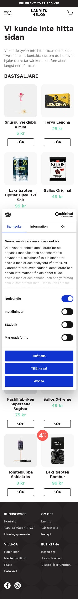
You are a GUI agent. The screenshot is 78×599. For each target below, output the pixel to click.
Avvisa (39, 381)
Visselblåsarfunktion (56, 565)
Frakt (8, 565)
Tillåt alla (39, 356)
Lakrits (46, 521)
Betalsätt (10, 571)
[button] (20, 142)
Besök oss (48, 552)
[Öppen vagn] (70, 12)
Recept (46, 534)
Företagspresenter (17, 534)
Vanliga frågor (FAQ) (19, 528)
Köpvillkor (11, 552)
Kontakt (10, 521)
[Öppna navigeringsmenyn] (7, 12)
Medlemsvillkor (15, 558)
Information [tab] (39, 226)
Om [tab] (64, 226)
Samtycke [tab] (14, 226)
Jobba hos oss (51, 558)
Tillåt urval (39, 368)
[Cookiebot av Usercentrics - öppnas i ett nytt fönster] (55, 215)
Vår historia (49, 528)
